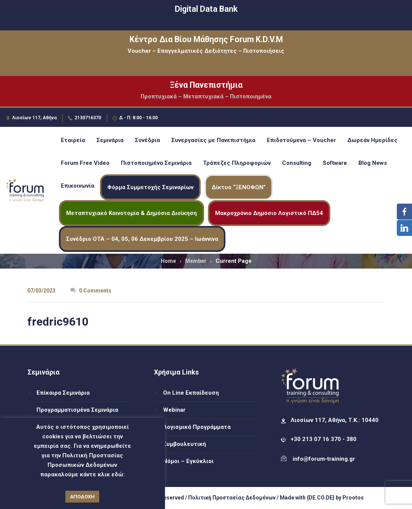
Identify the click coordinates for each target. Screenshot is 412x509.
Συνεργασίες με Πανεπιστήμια (213, 140)
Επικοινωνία (77, 185)
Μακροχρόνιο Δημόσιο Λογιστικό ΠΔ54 (269, 213)
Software (335, 163)
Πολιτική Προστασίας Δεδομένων (232, 498)
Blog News (372, 163)
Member (195, 261)
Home (168, 261)
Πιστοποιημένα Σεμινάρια (156, 163)
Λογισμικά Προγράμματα (197, 427)
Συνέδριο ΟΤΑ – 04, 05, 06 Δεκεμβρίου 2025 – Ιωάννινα (142, 239)
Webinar (174, 409)
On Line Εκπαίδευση (191, 392)
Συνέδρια (147, 140)
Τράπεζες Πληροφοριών (237, 163)
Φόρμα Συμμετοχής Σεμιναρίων (150, 187)
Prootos (353, 498)
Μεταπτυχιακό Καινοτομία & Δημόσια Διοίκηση (131, 213)
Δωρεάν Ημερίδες (372, 140)
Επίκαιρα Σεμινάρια (63, 392)
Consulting (296, 163)
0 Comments (90, 291)
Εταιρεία (73, 140)
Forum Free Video (85, 163)
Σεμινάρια (110, 140)
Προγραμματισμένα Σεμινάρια (77, 409)
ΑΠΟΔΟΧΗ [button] (82, 497)
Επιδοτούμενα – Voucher (301, 140)
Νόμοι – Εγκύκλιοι (188, 461)
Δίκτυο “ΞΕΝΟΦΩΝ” (239, 187)
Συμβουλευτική (184, 444)
